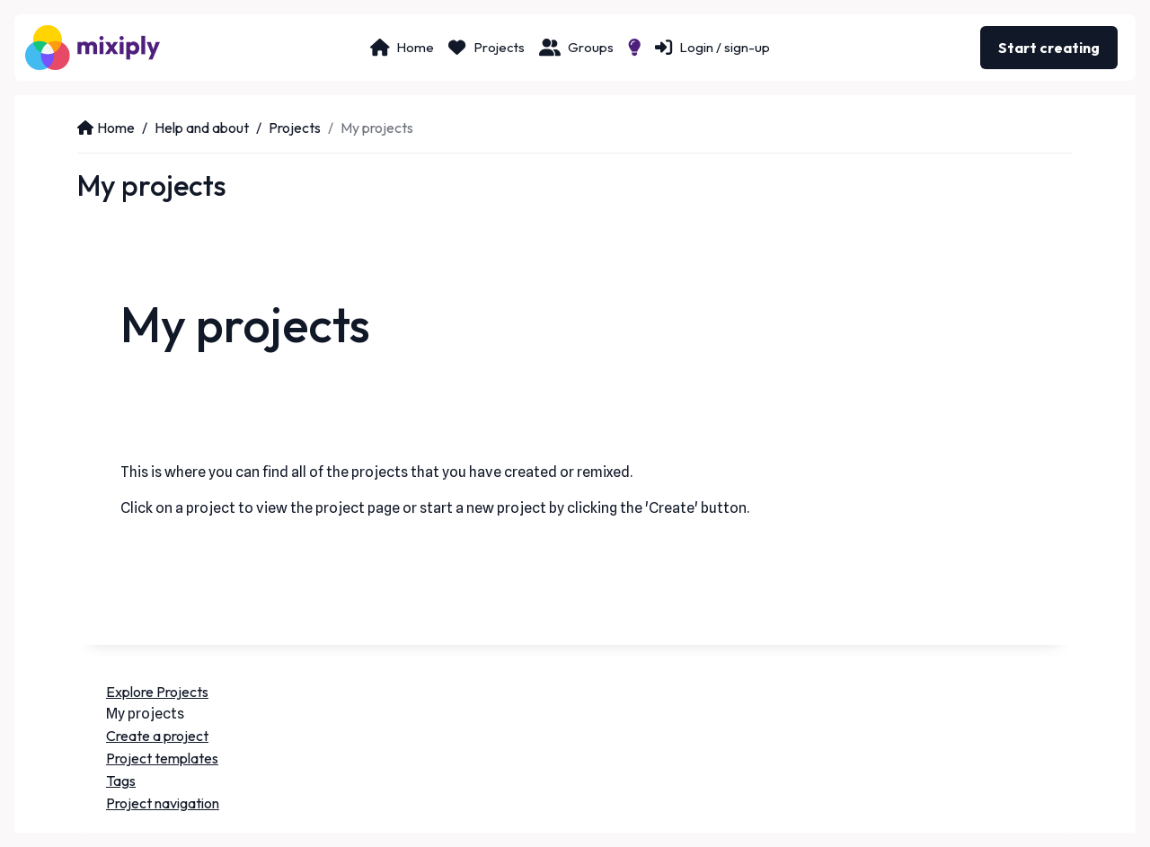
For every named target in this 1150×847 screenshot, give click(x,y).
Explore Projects (157, 692)
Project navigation (162, 803)
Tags (121, 781)
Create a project (157, 736)
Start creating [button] (1049, 48)
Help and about (202, 128)
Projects (295, 128)
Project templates (162, 758)
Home (106, 128)
